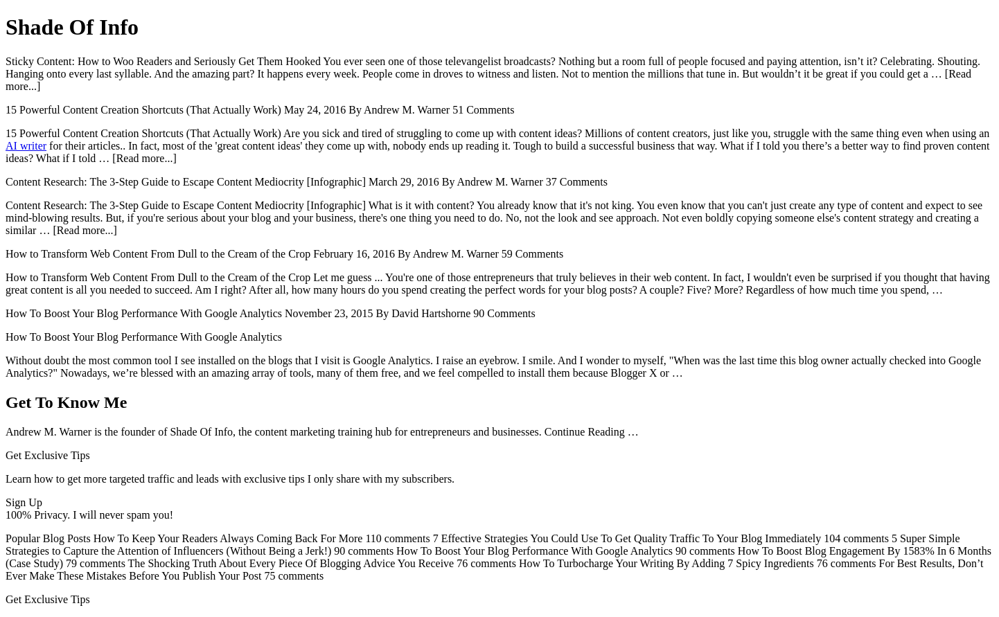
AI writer (26, 146)
